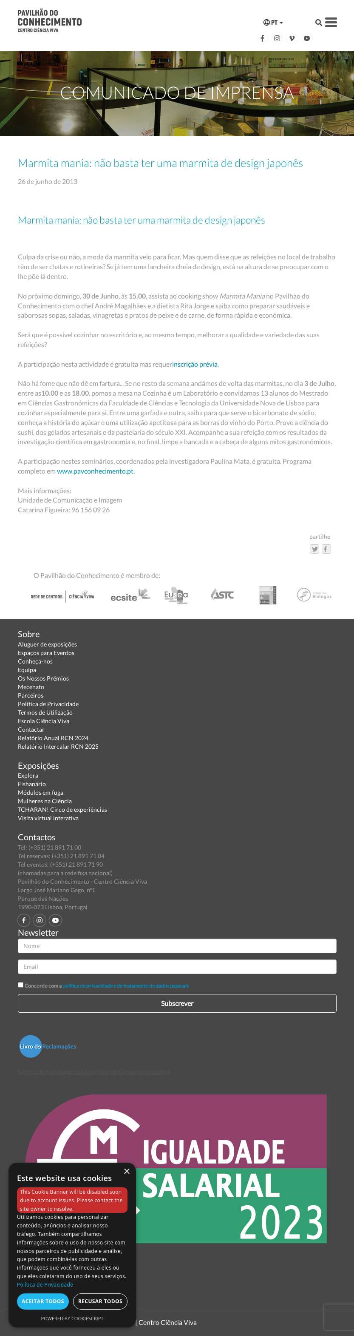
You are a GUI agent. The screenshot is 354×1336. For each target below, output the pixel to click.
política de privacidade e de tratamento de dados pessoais (125, 986)
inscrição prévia (195, 364)
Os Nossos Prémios (43, 678)
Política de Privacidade (48, 703)
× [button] (126, 1172)
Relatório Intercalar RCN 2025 (58, 746)
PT (273, 22)
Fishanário (32, 783)
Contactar (31, 729)
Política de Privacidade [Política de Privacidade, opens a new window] (45, 1284)
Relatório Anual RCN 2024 (53, 737)
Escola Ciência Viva (43, 720)
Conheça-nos (35, 661)
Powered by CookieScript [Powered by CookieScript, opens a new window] (72, 1318)
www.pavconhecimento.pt (95, 471)
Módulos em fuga (40, 792)
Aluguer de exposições (47, 644)
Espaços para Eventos (46, 652)
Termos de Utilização (45, 712)
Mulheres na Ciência (45, 800)
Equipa (27, 669)
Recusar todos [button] (100, 1301)
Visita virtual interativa (48, 818)
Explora (28, 775)
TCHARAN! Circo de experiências (62, 809)
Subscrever (177, 1003)
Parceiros (30, 695)
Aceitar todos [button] (43, 1301)
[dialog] (72, 1245)
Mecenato (31, 686)
